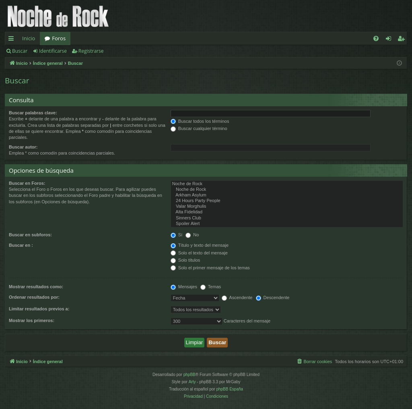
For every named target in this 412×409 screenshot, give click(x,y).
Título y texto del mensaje (200, 245)
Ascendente (237, 297)
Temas (210, 286)
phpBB (189, 374)
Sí (176, 234)
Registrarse (91, 51)
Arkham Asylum (286, 195)
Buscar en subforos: (30, 234)
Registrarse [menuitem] (402, 40)
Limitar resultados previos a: (39, 308)
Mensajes (184, 286)
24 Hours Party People (286, 201)
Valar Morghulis (286, 206)
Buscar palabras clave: (33, 112)
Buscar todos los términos (200, 121)
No (192, 234)
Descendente (273, 297)
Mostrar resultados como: (36, 286)
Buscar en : (21, 245)
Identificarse (53, 51)
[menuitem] (376, 38)
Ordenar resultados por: (34, 297)
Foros (59, 38)
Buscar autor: (23, 147)
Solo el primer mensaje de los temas (210, 267)
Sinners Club (286, 218)
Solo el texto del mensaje (199, 252)
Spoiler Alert (286, 224)
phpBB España (229, 389)
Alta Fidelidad (286, 212)
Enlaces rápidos (12, 40)
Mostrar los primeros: (31, 320)
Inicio (28, 38)
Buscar (19, 51)
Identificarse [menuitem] (390, 40)
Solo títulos (185, 260)
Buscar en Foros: (27, 183)
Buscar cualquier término (199, 128)
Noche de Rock (286, 184)
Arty (192, 382)
